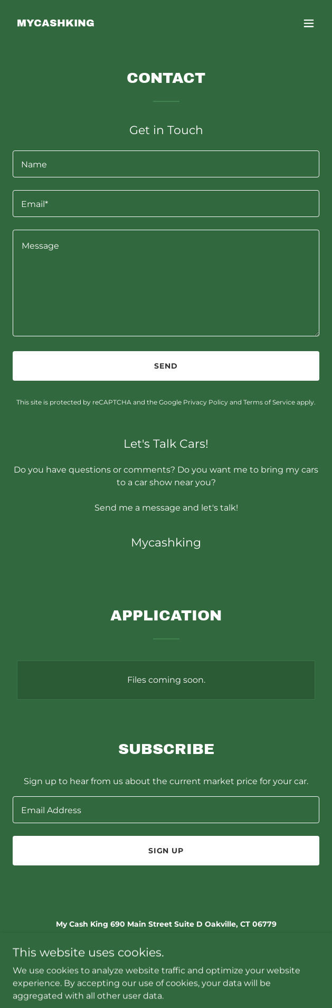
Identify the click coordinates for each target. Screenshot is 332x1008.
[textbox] (166, 163)
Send (166, 366)
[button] (308, 23)
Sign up (166, 850)
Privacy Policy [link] (205, 402)
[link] (55, 23)
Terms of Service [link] (269, 402)
